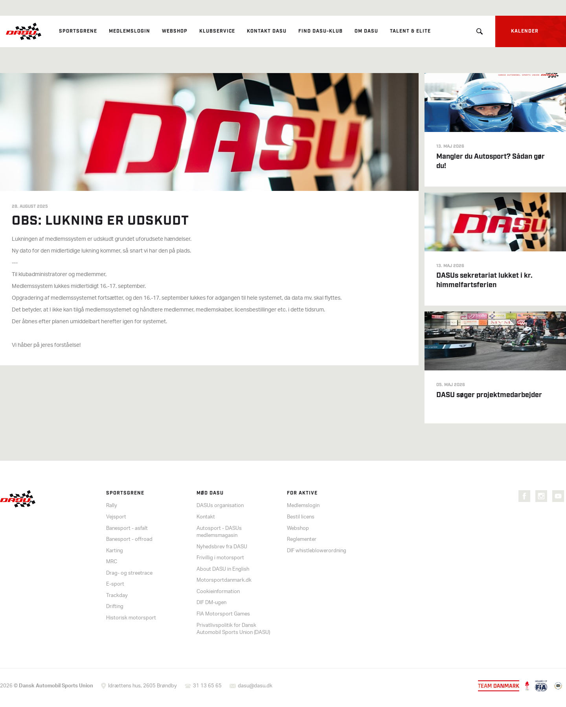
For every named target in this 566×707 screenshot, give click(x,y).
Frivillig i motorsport (220, 558)
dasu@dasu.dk (255, 686)
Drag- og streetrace (129, 573)
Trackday (117, 595)
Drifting (114, 606)
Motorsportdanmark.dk (224, 580)
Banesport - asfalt (127, 528)
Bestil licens (300, 517)
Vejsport (116, 517)
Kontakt (206, 517)
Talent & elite (410, 31)
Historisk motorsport (131, 618)
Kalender (524, 31)
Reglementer (301, 539)
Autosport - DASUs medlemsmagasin (219, 532)
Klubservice (217, 31)
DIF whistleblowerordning (316, 551)
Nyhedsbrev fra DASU (222, 547)
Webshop (174, 31)
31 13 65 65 (207, 686)
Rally (111, 505)
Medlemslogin (129, 31)
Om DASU (366, 31)
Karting (114, 551)
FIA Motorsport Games (223, 614)
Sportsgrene (78, 31)
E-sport (115, 584)
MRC (111, 562)
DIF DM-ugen (211, 602)
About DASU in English (223, 569)
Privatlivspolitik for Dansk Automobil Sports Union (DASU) (233, 629)
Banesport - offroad (129, 539)
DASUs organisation (220, 505)
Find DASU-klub (320, 31)
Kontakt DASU (267, 31)
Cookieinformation (218, 591)
